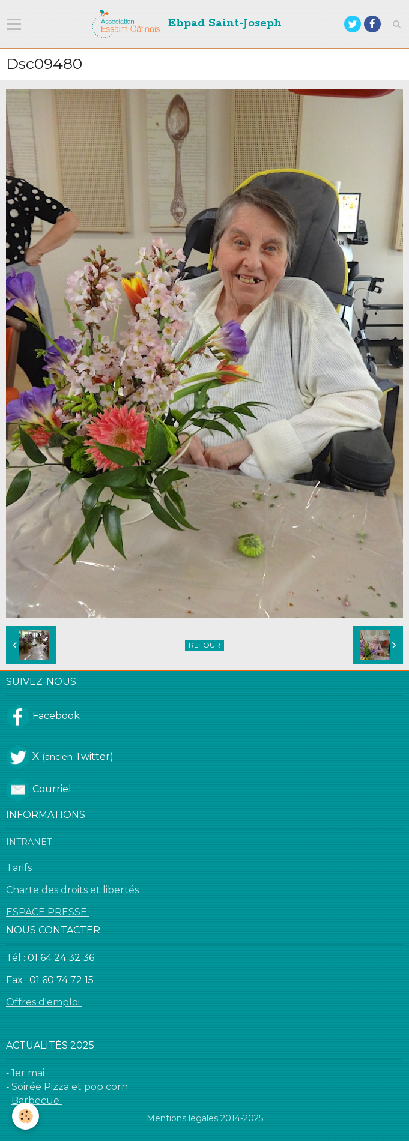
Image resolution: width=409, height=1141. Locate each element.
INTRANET (29, 842)
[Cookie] (25, 1116)
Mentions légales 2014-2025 (205, 1118)
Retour (204, 644)
